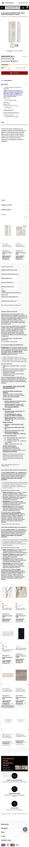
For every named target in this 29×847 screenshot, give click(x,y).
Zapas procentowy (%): (7, 286)
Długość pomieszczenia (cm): (9, 270)
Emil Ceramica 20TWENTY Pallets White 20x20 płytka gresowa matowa (20, 245)
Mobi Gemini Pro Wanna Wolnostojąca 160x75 (7, 736)
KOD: (16, 51)
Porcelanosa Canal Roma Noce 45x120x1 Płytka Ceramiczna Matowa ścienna (21, 690)
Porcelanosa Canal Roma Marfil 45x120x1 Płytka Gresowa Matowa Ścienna (7, 690)
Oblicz (3, 291)
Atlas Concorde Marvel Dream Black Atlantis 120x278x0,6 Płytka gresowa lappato (21, 649)
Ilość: (2, 67)
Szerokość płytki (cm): (7, 282)
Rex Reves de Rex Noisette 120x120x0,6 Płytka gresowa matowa (21, 609)
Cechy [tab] (14, 200)
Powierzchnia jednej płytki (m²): (9, 296)
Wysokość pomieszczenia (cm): (9, 274)
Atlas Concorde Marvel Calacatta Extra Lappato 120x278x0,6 (7, 650)
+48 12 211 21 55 (23, 3)
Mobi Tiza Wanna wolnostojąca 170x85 (21, 735)
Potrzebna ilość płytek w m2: (9, 301)
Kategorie (2, 8)
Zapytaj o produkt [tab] (14, 205)
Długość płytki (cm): (6, 278)
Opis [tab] (14, 122)
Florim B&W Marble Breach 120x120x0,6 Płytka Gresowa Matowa (7, 609)
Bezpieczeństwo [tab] (14, 210)
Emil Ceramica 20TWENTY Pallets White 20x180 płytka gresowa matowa (7, 245)
